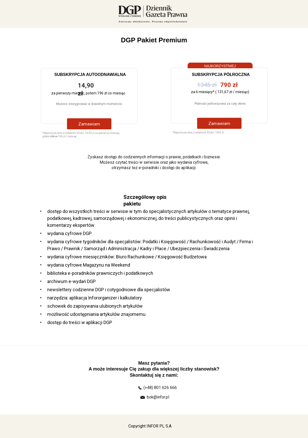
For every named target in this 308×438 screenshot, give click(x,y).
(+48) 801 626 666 (160, 387)
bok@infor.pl (158, 397)
